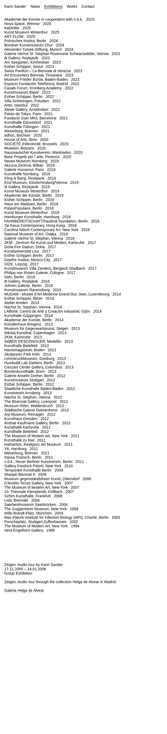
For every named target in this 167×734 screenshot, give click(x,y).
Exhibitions (53, 6)
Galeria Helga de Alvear (24, 590)
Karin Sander (15, 6)
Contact (88, 6)
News (35, 6)
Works (72, 6)
